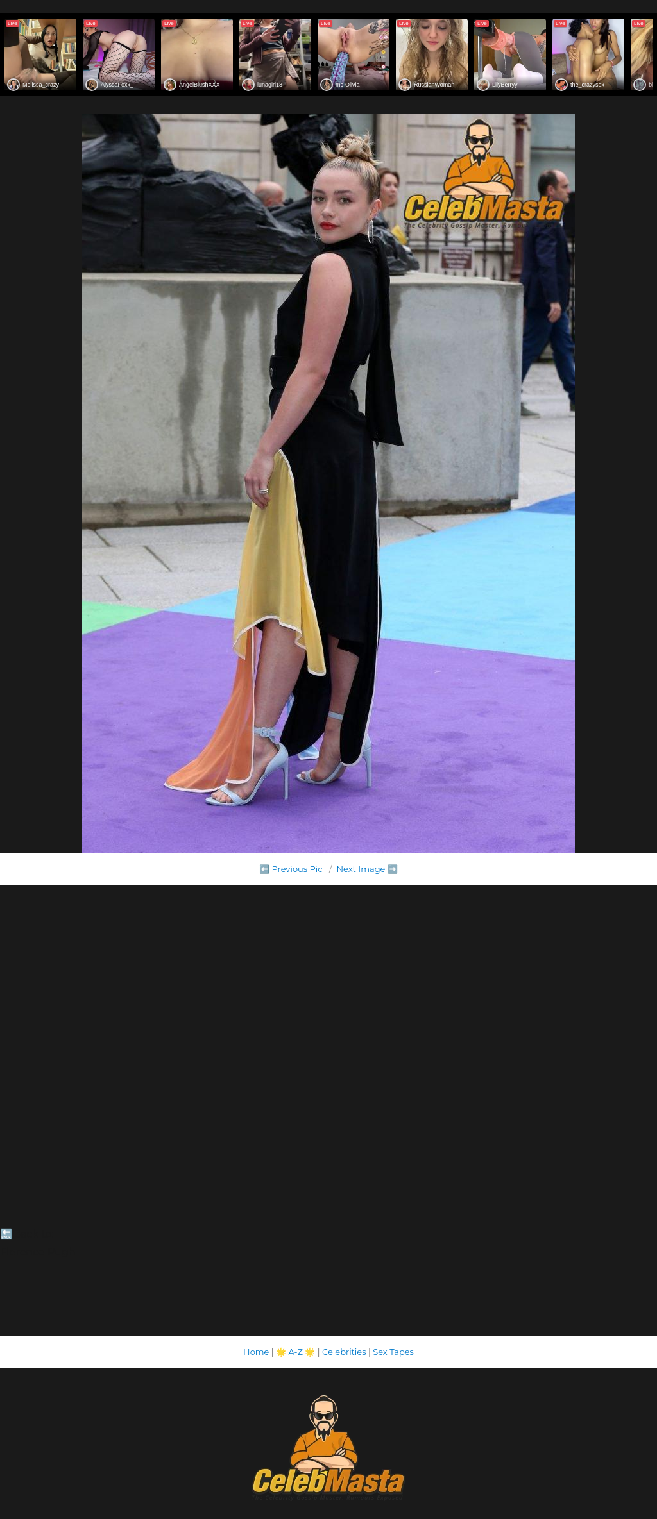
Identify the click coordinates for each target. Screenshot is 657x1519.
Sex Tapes (393, 1352)
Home (256, 1352)
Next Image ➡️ (366, 869)
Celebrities (344, 1352)
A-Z (295, 1352)
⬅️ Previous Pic (291, 869)
